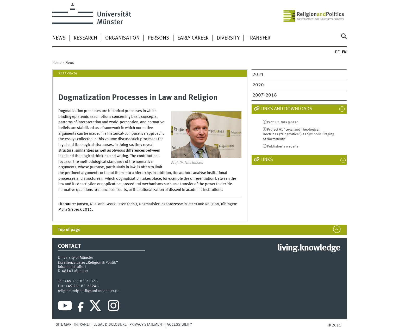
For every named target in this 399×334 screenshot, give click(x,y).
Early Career (193, 38)
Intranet (82, 325)
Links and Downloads (286, 109)
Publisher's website (282, 146)
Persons (158, 38)
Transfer (259, 38)
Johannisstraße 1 (72, 267)
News (59, 38)
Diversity (228, 38)
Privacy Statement (146, 325)
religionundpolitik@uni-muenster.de (89, 291)
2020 (258, 85)
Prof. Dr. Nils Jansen (282, 122)
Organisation (122, 38)
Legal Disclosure (110, 325)
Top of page (69, 230)
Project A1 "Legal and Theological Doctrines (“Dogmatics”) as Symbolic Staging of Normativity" (298, 134)
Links (266, 159)
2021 (258, 74)
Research (85, 38)
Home (56, 63)
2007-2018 (264, 95)
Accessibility (179, 325)
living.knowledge (308, 248)
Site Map (63, 325)
